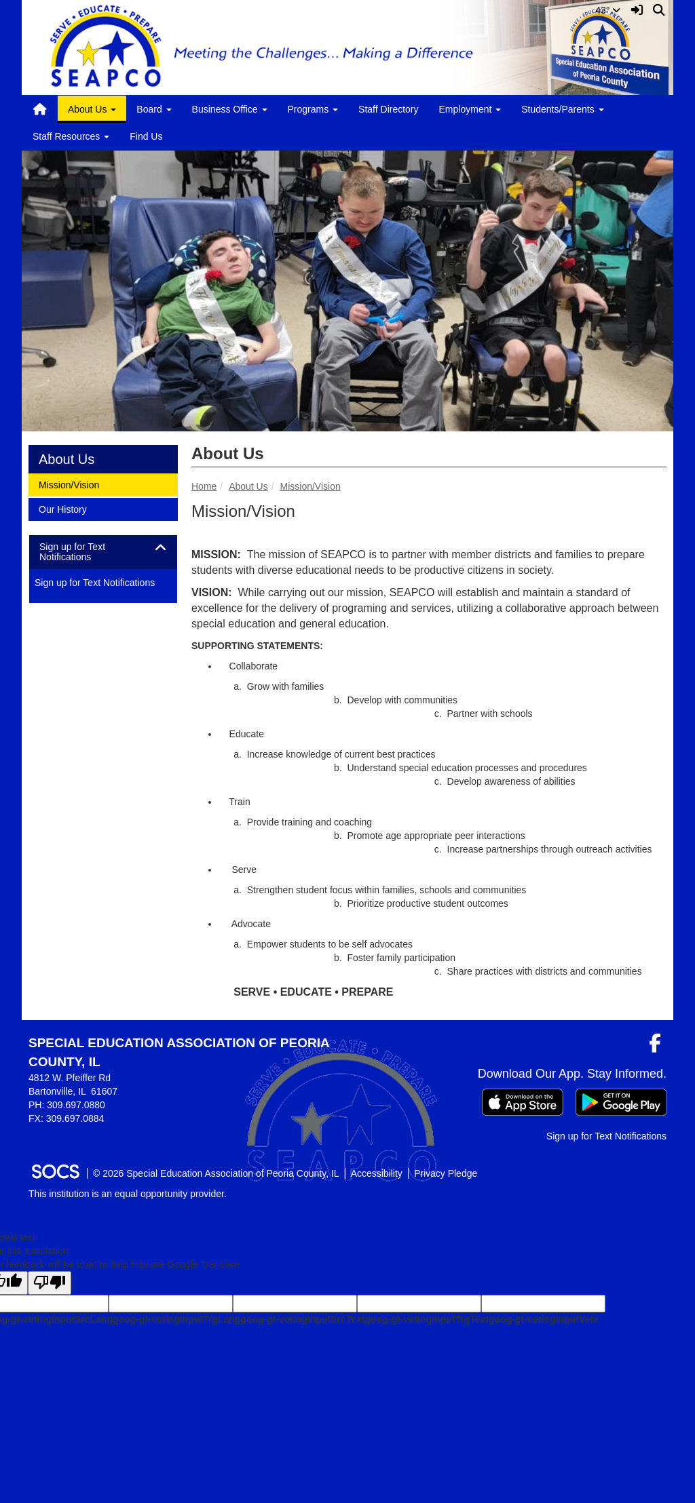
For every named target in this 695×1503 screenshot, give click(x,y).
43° (607, 10)
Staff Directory (388, 109)
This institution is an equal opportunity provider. (128, 1193)
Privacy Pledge (445, 1173)
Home (204, 486)
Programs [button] (313, 109)
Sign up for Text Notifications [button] (77, 552)
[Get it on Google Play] (621, 1102)
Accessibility (376, 1173)
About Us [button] (92, 109)
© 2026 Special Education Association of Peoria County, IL (216, 1173)
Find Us (146, 136)
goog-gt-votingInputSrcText (302, 1319)
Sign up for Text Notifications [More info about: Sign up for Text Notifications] (95, 582)
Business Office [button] (229, 109)
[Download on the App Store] (522, 1102)
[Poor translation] (49, 1283)
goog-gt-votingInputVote (544, 1319)
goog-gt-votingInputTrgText (426, 1319)
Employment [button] (470, 109)
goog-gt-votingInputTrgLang (176, 1319)
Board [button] (153, 109)
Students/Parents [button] (562, 109)
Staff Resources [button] (71, 136)
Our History (62, 508)
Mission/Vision (310, 486)
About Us (248, 486)
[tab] (103, 552)
